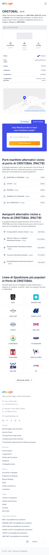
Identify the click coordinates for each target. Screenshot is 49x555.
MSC (13, 302)
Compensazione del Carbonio (12, 439)
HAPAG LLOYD (36, 316)
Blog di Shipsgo (7, 479)
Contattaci (6, 489)
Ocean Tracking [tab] (38, 121)
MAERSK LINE (36, 302)
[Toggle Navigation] (45, 4)
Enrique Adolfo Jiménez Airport (18, 232)
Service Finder (7, 432)
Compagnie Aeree (8, 464)
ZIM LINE (13, 371)
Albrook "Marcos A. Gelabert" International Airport (17, 239)
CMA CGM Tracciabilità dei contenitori (16, 526)
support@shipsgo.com (11, 416)
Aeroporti (5, 461)
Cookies (5, 508)
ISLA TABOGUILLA (13, 202)
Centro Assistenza (8, 486)
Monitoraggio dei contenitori (12, 429)
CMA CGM (13, 316)
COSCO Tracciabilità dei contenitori (14, 533)
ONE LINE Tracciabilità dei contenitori (15, 536)
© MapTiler (27, 110)
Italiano (38, 541)
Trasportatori (7, 454)
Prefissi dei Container (9, 457)
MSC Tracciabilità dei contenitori (13, 520)
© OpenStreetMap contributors (37, 110)
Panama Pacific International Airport (19, 246)
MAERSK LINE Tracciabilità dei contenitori (17, 523)
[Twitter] (7, 420)
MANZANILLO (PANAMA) (15, 177)
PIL (36, 371)
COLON (9, 184)
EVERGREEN (13, 344)
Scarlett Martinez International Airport (20, 261)
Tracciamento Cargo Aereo (11, 435)
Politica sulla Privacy (9, 501)
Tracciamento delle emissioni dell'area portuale (19, 442)
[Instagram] (15, 420)
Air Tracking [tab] (25, 121)
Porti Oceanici (7, 451)
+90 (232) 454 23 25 (11, 404)
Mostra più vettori (24, 380)
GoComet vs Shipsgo (9, 472)
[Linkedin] (3, 420)
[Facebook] (11, 420)
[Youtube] (19, 420)
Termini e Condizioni (9, 498)
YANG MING (13, 357)
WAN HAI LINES (36, 357)
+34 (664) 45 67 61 (11, 411)
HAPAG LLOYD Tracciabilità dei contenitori (17, 530)
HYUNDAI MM (36, 344)
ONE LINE (36, 330)
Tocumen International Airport (17, 255)
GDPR (4, 504)
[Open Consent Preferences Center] (27, 542)
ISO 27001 (5, 511)
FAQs (4, 482)
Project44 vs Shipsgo (10, 476)
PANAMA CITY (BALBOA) (15, 196)
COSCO (13, 330)
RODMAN (10, 190)
